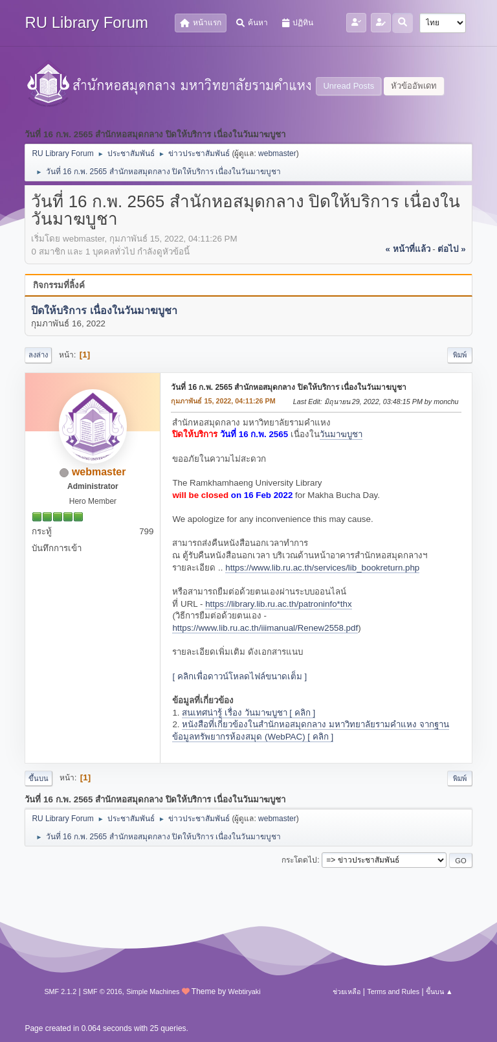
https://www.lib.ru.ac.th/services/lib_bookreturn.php (322, 567)
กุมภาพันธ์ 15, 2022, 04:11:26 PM (223, 401)
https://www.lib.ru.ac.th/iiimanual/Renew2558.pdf (265, 628)
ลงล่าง (38, 355)
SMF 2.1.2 (60, 991)
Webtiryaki (244, 991)
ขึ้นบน (38, 778)
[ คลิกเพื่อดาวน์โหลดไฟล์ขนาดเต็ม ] (239, 676)
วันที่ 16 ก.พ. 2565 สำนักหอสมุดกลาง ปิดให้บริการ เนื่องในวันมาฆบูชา (288, 387)
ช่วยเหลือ (346, 991)
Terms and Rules (393, 991)
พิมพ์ (460, 355)
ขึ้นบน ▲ (439, 991)
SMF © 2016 (102, 991)
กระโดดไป (299, 860)
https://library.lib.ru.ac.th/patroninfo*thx (278, 604)
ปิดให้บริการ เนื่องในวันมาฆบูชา (104, 310)
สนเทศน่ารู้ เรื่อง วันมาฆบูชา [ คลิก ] (248, 713)
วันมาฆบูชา (341, 434)
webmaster (277, 153)
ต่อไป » (451, 249)
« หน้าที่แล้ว (407, 249)
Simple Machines (152, 991)
